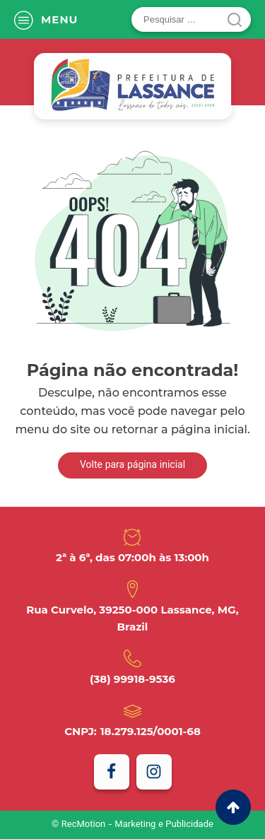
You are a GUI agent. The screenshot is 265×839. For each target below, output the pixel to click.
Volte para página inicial (132, 466)
